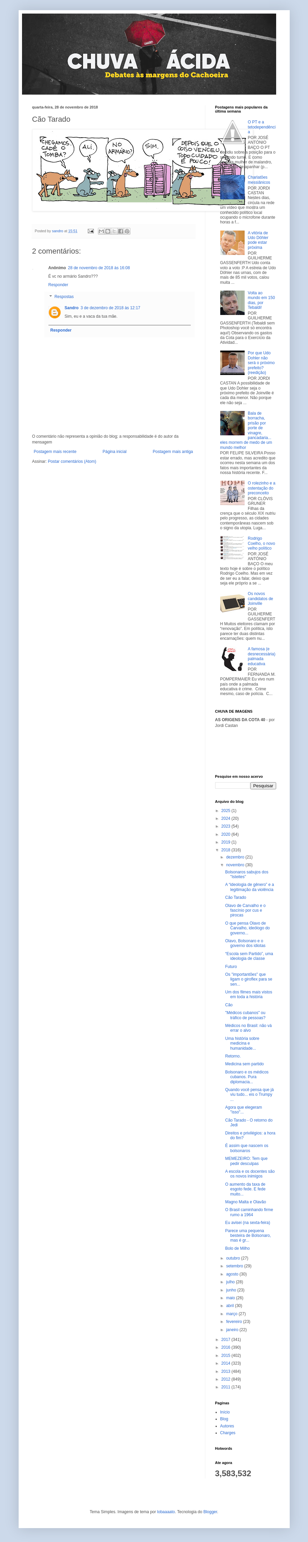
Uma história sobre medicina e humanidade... (242, 1043)
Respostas (64, 297)
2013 (226, 1371)
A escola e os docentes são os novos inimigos (249, 1174)
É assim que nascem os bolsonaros (246, 1148)
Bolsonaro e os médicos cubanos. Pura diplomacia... (246, 1077)
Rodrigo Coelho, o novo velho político (261, 543)
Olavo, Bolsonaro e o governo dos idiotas (245, 943)
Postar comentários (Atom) (72, 461)
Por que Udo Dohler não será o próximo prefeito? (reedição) (261, 363)
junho (231, 1290)
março (232, 1313)
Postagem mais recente (55, 451)
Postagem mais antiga (173, 451)
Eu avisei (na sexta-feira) (247, 1222)
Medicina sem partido (244, 1064)
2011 (226, 1387)
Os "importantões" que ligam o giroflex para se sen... (248, 979)
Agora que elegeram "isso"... (243, 1109)
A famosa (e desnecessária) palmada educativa (261, 656)
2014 (226, 1363)
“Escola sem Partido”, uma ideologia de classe (249, 956)
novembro (235, 865)
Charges (227, 1432)
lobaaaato (166, 1511)
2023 (226, 826)
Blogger (210, 1511)
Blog (224, 1419)
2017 (226, 1339)
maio (231, 1298)
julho (231, 1282)
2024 (226, 818)
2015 (226, 1355)
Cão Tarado (235, 897)
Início (225, 1412)
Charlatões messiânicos (259, 179)
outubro (233, 1258)
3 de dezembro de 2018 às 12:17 (110, 307)
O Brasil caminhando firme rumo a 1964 (249, 1212)
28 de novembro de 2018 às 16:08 (99, 267)
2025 (226, 810)
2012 (226, 1379)
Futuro (231, 966)
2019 (226, 842)
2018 (226, 850)
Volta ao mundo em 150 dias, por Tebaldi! (261, 300)
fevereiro (234, 1321)
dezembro (235, 857)
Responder (58, 284)
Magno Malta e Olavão (245, 1202)
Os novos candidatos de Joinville (260, 598)
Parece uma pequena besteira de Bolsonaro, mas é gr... (248, 1235)
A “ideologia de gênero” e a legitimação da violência (249, 887)
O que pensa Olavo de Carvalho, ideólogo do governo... (247, 928)
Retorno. (233, 1056)
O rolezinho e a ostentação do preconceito (261, 488)
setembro (235, 1266)
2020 (226, 834)
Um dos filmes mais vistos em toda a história (248, 994)
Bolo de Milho (237, 1248)
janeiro (232, 1329)
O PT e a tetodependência (261, 127)
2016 (226, 1347)
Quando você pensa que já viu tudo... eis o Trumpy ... (249, 1094)
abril (230, 1305)
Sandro (72, 307)
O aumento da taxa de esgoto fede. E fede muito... (245, 1189)
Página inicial (115, 451)
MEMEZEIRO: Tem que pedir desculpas (246, 1161)
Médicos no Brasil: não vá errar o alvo (248, 1028)
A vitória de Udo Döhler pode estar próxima (258, 240)
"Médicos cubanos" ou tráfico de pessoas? (245, 1015)
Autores (227, 1426)
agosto (232, 1274)
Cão (228, 1005)
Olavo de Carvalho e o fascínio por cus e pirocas (245, 910)
